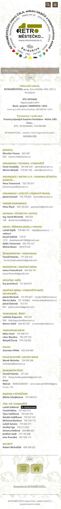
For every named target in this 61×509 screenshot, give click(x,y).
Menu (55, 4)
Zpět (30, 77)
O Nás (5, 70)
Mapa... (29, 122)
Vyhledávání (48, 4)
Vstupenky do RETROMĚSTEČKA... (29, 486)
